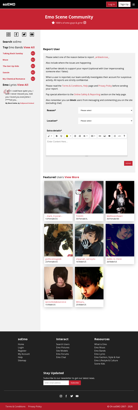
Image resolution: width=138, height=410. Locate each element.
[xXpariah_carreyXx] (89, 240)
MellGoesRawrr (115, 215)
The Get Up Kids (11, 66)
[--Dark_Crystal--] (58, 197)
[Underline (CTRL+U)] (61, 136)
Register (22, 350)
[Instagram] (85, 22)
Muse (5, 59)
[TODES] (89, 197)
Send (128, 163)
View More (72, 177)
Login (21, 347)
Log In (111, 4)
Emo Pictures (62, 347)
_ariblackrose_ (101, 57)
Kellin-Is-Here (114, 258)
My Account (24, 353)
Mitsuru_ (80, 301)
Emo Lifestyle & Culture (106, 360)
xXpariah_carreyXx (85, 258)
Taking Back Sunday (13, 53)
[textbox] (86, 147)
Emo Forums (62, 353)
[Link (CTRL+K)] (99, 136)
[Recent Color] (67, 136)
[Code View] (119, 136)
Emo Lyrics (99, 353)
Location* (52, 120)
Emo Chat (61, 356)
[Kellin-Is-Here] (120, 240)
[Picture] (104, 136)
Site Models (62, 350)
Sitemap (22, 360)
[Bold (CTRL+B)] (56, 136)
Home (21, 343)
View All (29, 47)
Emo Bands (100, 350)
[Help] (124, 136)
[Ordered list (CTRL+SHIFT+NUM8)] (79, 136)
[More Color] (70, 136)
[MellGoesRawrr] (120, 197)
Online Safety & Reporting (87, 94)
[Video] (109, 136)
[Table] (93, 136)
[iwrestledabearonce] (58, 283)
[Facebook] (16, 34)
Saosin (6, 72)
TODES (79, 215)
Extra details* (54, 130)
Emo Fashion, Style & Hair (107, 356)
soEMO (9, 4)
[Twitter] (24, 34)
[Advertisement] (89, 39)
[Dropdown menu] (133, 4)
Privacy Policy (105, 85)
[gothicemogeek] (58, 240)
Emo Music (99, 347)
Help (85, 85)
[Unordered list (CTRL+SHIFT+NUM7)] (75, 136)
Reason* (51, 110)
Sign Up (124, 4)
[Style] (50, 136)
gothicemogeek (53, 258)
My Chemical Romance (14, 78)
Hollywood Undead (27, 103)
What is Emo (100, 343)
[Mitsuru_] (89, 283)
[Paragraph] (85, 136)
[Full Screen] (114, 136)
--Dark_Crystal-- (53, 215)
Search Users (63, 343)
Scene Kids (99, 363)
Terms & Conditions (72, 85)
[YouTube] (32, 34)
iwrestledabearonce (55, 301)
